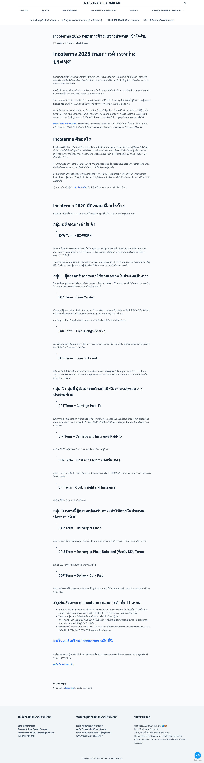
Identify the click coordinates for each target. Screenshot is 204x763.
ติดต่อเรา (134, 11)
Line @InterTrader (26, 726)
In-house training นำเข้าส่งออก (124, 20)
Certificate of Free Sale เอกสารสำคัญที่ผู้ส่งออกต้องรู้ (158, 736)
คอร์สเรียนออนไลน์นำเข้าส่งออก (91, 729)
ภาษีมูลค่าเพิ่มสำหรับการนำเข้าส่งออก (151, 732)
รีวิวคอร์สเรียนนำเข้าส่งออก (103, 11)
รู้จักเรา (45, 11)
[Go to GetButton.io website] (198, 760)
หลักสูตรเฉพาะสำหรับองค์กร (89, 736)
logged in (69, 688)
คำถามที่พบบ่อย (70, 11)
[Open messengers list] (198, 755)
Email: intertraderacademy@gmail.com (36, 732)
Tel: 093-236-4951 (27, 736)
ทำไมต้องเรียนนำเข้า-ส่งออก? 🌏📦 (150, 726)
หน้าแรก (24, 11)
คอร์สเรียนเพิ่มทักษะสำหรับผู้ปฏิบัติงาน (93, 732)
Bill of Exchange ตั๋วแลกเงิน (146, 729)
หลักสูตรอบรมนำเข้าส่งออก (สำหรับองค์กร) (83, 20)
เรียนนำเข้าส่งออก (82, 43)
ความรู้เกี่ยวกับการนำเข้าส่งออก (168, 11)
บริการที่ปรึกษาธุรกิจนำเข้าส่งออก (158, 20)
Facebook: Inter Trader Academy (33, 729)
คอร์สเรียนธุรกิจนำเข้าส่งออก (45, 20)
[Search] (185, 3)
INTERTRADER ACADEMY (102, 3)
